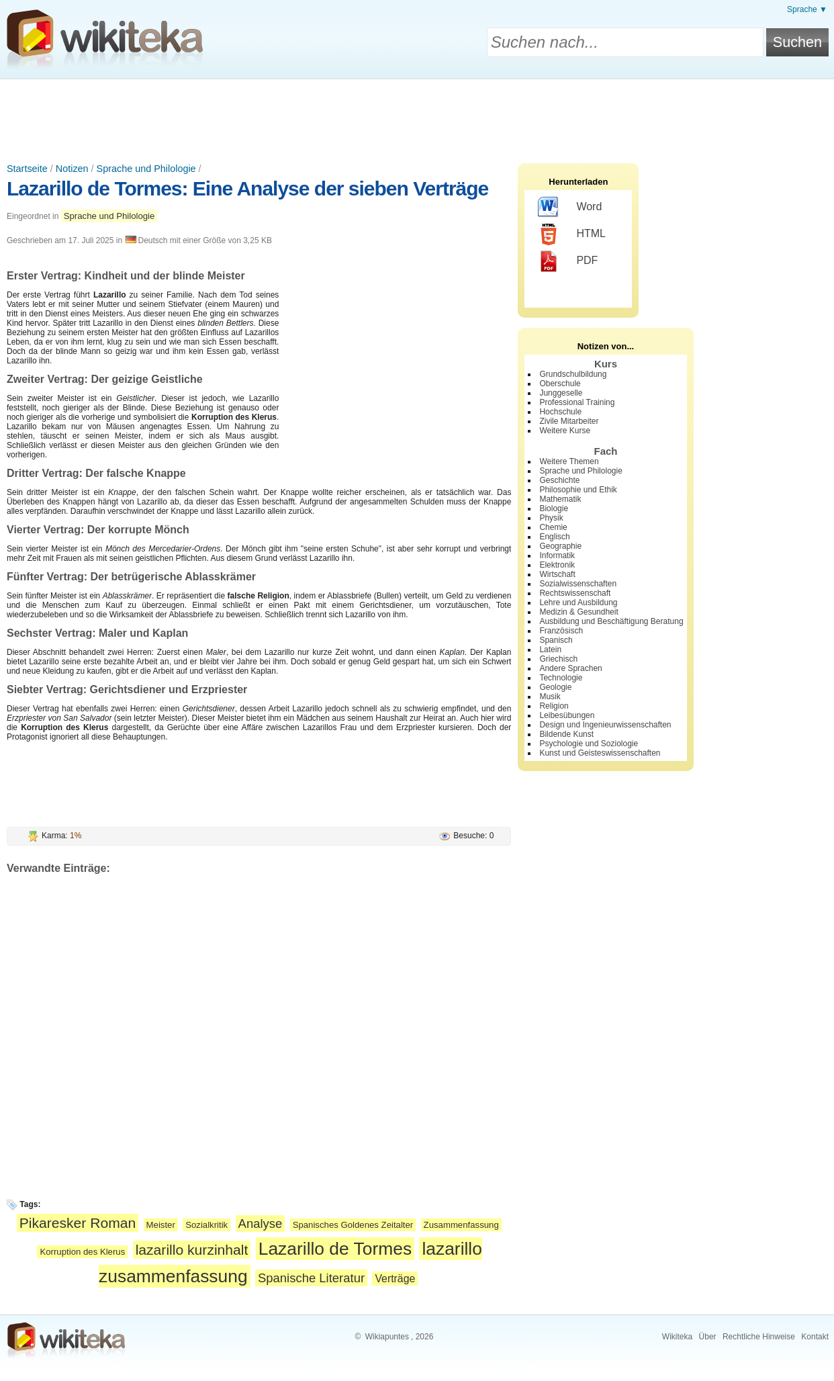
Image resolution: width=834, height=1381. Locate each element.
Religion (553, 706)
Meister (160, 1225)
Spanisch (555, 640)
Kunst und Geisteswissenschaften (599, 753)
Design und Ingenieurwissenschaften (605, 724)
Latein (550, 649)
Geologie (555, 687)
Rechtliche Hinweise (759, 1336)
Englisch (554, 536)
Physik (551, 518)
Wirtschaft (557, 574)
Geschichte (559, 480)
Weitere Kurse (564, 430)
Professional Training (576, 402)
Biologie (553, 508)
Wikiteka (677, 1336)
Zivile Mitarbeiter (568, 421)
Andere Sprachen (570, 668)
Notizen (72, 168)
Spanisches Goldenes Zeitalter (353, 1225)
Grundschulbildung (572, 374)
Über (707, 1336)
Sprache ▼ (807, 9)
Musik (549, 696)
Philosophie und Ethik (577, 489)
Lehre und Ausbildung (578, 602)
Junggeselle (560, 393)
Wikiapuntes (387, 1336)
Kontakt (815, 1336)
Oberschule (559, 383)
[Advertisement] (417, 116)
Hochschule (560, 411)
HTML (572, 234)
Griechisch (558, 659)
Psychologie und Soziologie (588, 743)
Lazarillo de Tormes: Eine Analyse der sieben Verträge (247, 188)
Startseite (27, 168)
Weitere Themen (568, 461)
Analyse (260, 1223)
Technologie (560, 677)
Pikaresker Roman (77, 1223)
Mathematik (560, 499)
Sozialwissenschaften (577, 583)
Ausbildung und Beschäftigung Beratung (611, 621)
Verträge (395, 1278)
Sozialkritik (206, 1225)
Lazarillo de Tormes (335, 1249)
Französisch (561, 630)
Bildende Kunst (566, 734)
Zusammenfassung (461, 1225)
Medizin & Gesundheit (578, 612)
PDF (568, 261)
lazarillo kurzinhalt (192, 1249)
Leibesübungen (566, 715)
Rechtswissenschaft (574, 593)
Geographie (560, 546)
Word (570, 207)
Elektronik (557, 565)
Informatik (557, 555)
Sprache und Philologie (146, 168)
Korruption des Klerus (82, 1252)
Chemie (553, 527)
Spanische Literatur (311, 1278)
